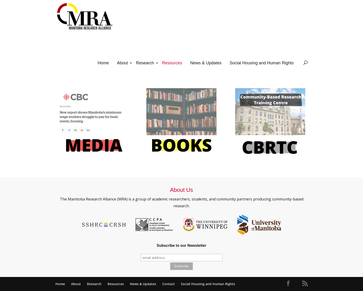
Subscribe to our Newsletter (181, 245)
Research (145, 63)
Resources (172, 63)
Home (103, 63)
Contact (168, 284)
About (122, 63)
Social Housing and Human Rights (262, 63)
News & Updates (206, 63)
